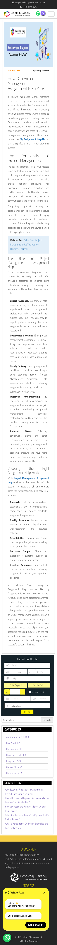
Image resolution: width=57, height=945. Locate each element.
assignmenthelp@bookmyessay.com (28, 2)
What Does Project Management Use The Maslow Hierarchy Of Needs (26, 244)
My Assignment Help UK (32, 139)
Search (47, 720)
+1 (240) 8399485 (28, 7)
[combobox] (8, 699)
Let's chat (35, 925)
